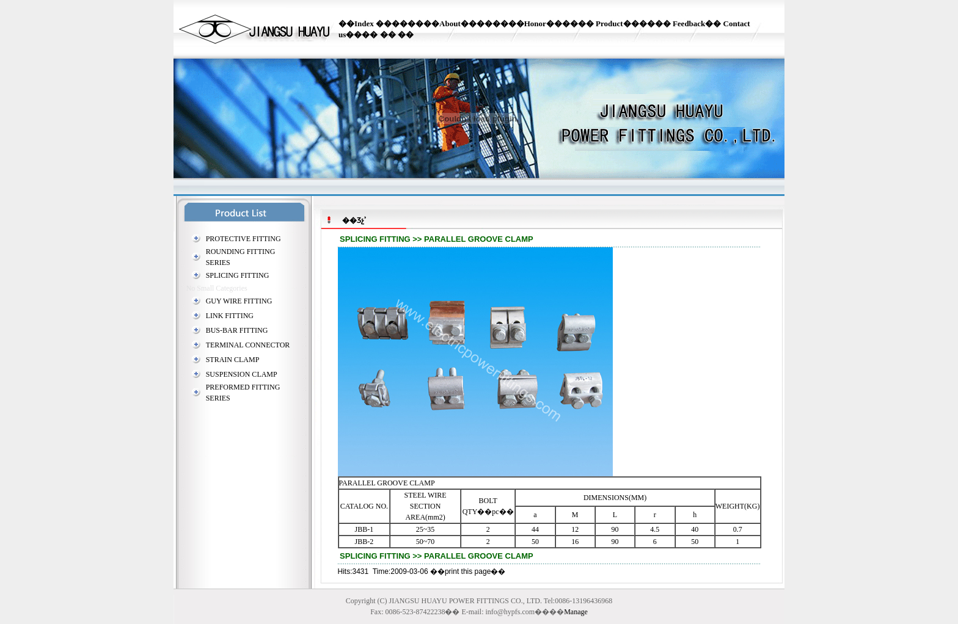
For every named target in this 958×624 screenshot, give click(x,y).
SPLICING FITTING (237, 275)
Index (364, 23)
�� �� (396, 34)
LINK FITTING (230, 315)
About (450, 23)
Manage (576, 612)
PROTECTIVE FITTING (243, 238)
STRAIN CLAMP (233, 359)
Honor (535, 23)
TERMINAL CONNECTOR (248, 345)
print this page (468, 571)
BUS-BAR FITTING (237, 330)
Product (609, 23)
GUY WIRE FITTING (239, 301)
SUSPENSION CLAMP (241, 374)
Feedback (689, 23)
